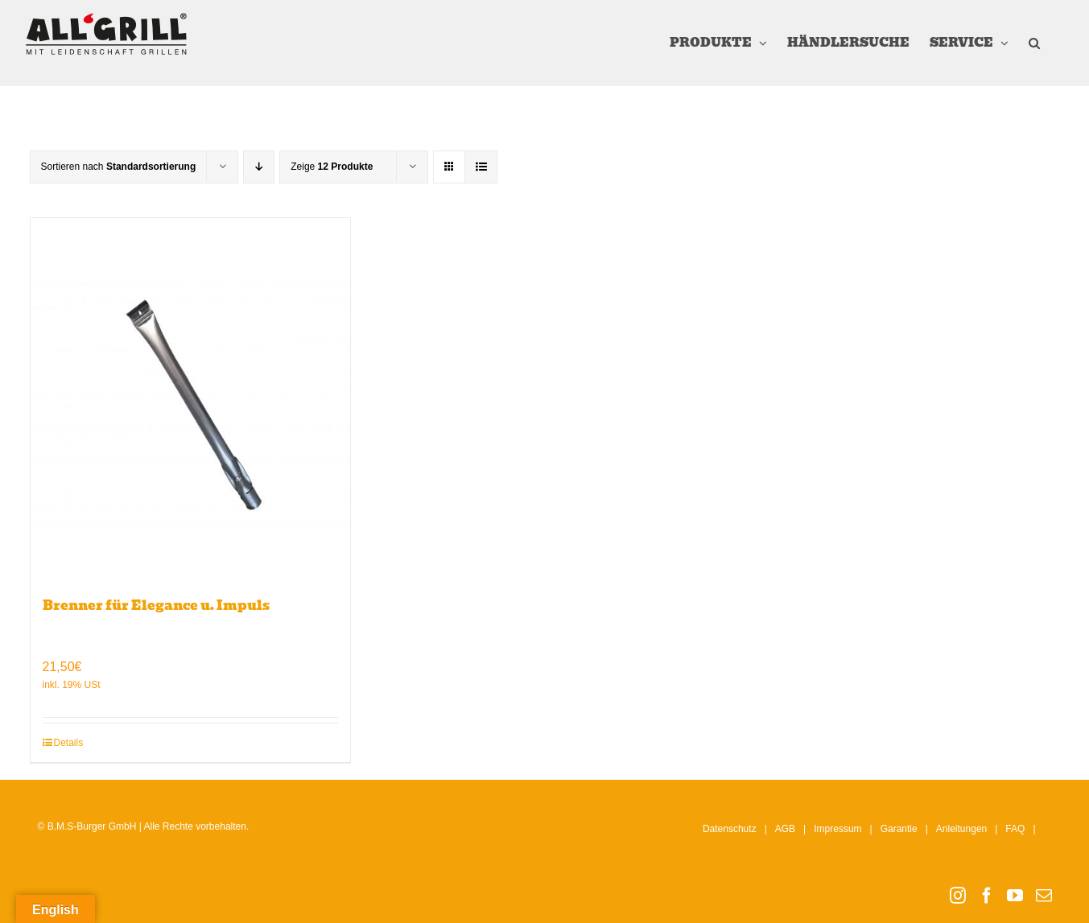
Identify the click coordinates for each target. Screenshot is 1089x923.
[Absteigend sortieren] (258, 166)
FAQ (1015, 828)
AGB (785, 828)
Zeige (332, 166)
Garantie (899, 828)
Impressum (837, 828)
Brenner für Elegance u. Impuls (156, 605)
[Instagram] (958, 896)
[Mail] (1044, 896)
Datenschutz (730, 828)
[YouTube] (1015, 896)
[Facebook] (987, 896)
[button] (1034, 43)
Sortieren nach (118, 166)
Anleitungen (961, 828)
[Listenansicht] (481, 167)
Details (69, 742)
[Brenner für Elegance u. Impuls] (191, 399)
